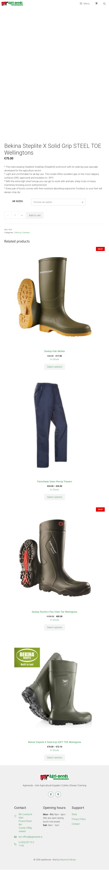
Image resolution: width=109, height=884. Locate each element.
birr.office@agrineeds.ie (30, 851)
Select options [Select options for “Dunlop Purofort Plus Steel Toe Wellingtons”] (54, 641)
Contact (76, 838)
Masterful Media (68, 874)
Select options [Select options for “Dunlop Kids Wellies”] (54, 380)
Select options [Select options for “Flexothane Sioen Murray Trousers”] (54, 511)
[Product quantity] (14, 229)
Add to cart (35, 229)
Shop (74, 828)
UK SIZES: (17, 215)
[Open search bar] (104, 3)
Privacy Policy (79, 833)
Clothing (17, 246)
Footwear (26, 246)
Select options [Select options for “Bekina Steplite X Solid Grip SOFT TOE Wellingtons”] (54, 771)
